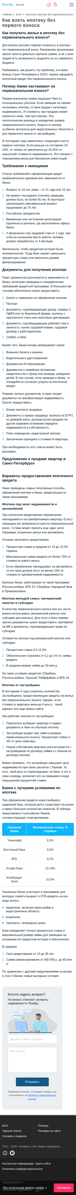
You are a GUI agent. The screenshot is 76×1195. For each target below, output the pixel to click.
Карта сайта (43, 1163)
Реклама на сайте (49, 1130)
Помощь (43, 1125)
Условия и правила (14, 1136)
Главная (7, 14)
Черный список (11, 1130)
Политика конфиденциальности (22, 1168)
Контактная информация (18, 1163)
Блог (19, 14)
